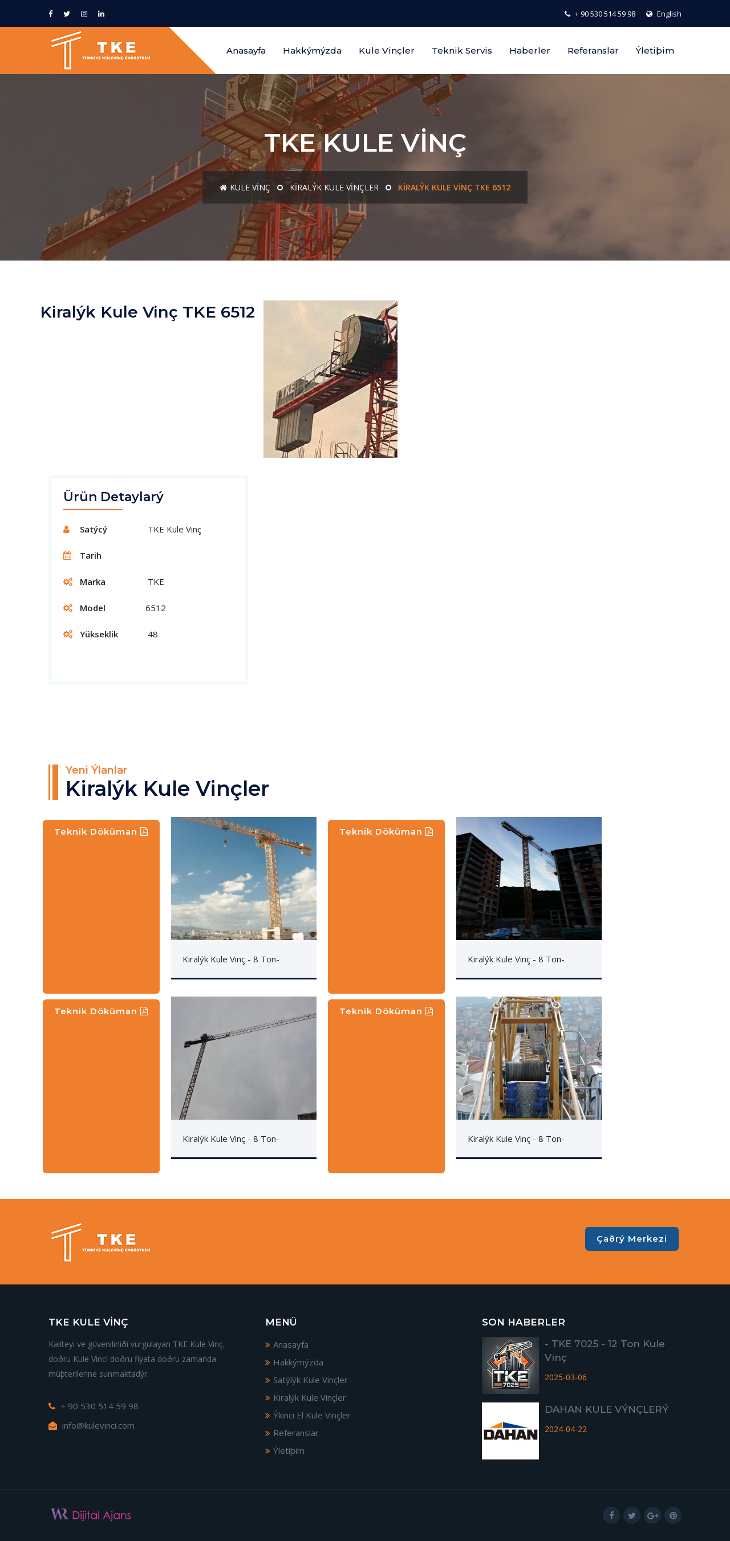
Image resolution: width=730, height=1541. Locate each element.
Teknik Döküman (101, 831)
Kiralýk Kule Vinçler (334, 187)
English (664, 14)
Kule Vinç (245, 187)
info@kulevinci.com (91, 1425)
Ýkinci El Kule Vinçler (308, 1415)
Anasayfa (246, 50)
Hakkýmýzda (312, 50)
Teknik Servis (462, 50)
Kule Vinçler (387, 50)
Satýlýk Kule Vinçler (306, 1379)
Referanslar (593, 50)
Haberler (529, 50)
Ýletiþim (655, 50)
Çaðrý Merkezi (632, 1238)
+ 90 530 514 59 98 (600, 14)
